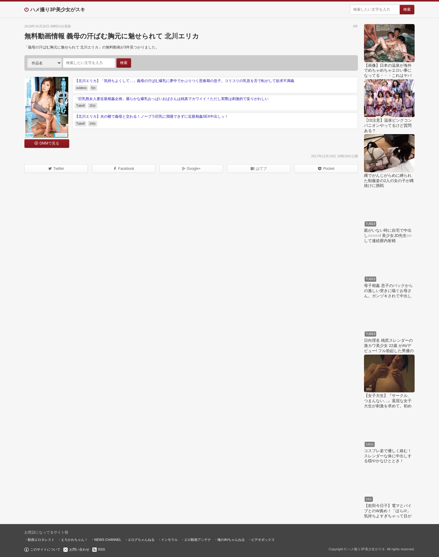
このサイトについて (45, 549)
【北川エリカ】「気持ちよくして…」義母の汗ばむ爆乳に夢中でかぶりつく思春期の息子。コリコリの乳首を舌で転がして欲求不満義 (184, 81)
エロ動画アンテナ (197, 539)
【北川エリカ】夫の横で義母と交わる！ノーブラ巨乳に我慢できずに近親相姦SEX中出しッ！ (151, 116)
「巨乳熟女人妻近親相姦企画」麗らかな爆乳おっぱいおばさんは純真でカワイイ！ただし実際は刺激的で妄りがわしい (172, 99)
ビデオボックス (263, 539)
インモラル (169, 539)
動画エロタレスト (41, 539)
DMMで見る (49, 143)
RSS (101, 549)
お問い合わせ (79, 549)
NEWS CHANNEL (107, 539)
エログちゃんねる (141, 539)
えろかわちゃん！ (74, 539)
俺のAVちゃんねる (231, 539)
